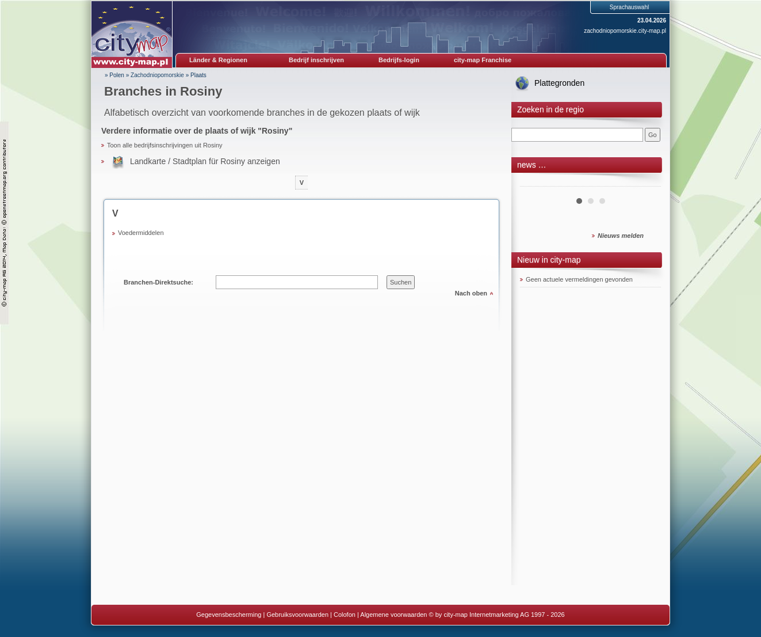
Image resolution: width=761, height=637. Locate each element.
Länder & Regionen (218, 59)
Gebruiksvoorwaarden (297, 614)
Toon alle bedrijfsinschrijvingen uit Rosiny (165, 145)
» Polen (114, 75)
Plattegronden (559, 83)
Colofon (344, 614)
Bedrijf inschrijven (316, 59)
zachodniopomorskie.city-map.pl (625, 31)
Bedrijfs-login (398, 59)
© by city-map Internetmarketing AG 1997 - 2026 (497, 614)
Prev (535, 182)
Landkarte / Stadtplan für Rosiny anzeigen (205, 161)
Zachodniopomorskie (157, 75)
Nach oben (471, 293)
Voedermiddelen (141, 232)
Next (646, 182)
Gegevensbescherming (228, 614)
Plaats (198, 75)
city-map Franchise (482, 59)
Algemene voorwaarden (393, 614)
